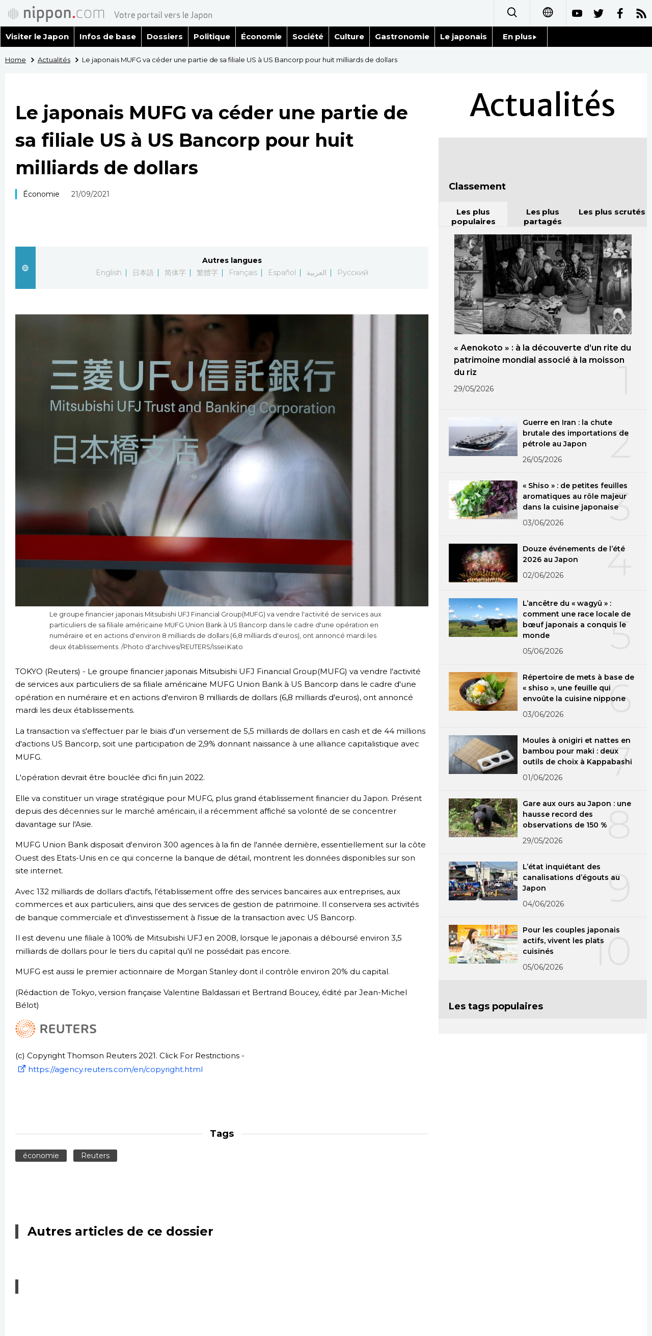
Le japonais (463, 36)
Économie (261, 36)
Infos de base (107, 36)
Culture (349, 36)
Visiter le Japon (37, 36)
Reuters (95, 1155)
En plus (520, 36)
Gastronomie (402, 36)
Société (307, 36)
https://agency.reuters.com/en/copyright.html (109, 1069)
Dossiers (165, 36)
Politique (212, 36)
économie (41, 1155)
